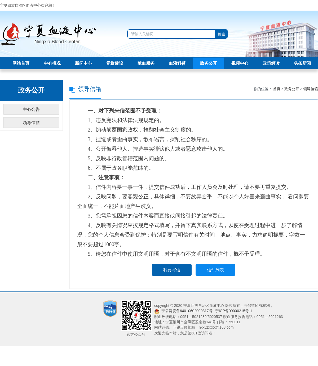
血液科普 (177, 63)
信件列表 (215, 270)
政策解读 (271, 63)
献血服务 (146, 63)
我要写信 (171, 270)
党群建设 (114, 63)
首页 (276, 89)
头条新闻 (302, 63)
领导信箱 (310, 89)
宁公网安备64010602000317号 (187, 311)
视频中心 (239, 63)
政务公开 (208, 63)
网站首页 (20, 63)
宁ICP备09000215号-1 (233, 311)
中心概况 (52, 63)
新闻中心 (83, 63)
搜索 (221, 34)
